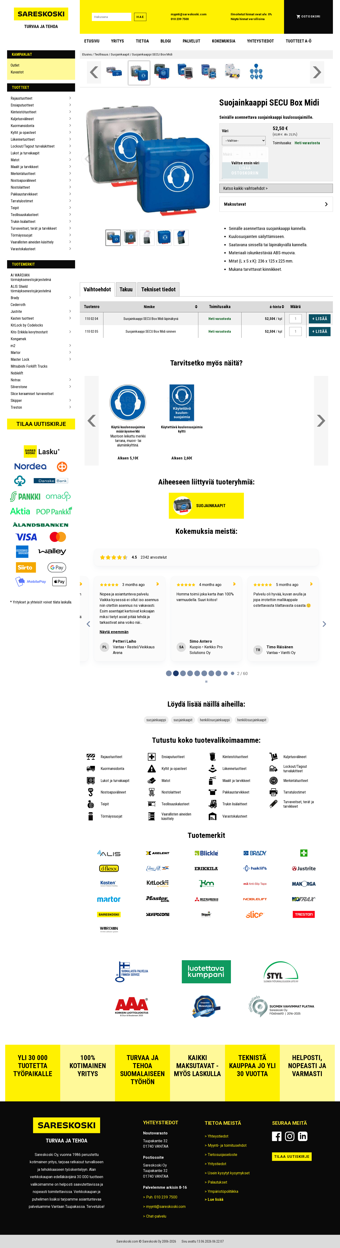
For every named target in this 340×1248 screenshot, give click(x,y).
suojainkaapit (183, 720)
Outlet (15, 65)
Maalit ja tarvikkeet (24, 167)
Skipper (16, 400)
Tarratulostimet (22, 201)
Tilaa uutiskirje (41, 424)
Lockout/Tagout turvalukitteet (33, 146)
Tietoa (142, 41)
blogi (166, 41)
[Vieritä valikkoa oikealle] (317, 72)
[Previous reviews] (88, 624)
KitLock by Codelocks (27, 325)
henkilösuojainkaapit (251, 720)
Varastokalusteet (23, 249)
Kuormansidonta (22, 125)
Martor (16, 352)
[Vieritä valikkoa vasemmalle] (94, 72)
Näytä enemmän (114, 632)
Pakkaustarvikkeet (24, 194)
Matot (15, 160)
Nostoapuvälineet (23, 180)
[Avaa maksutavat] (276, 204)
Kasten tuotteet (22, 318)
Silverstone (19, 387)
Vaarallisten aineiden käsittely (32, 242)
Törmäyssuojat (21, 235)
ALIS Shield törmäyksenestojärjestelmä (31, 288)
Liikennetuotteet (23, 139)
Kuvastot (17, 72)
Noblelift (17, 373)
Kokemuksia (223, 41)
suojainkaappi (156, 720)
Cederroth (18, 304)
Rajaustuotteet (21, 98)
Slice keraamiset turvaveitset (32, 393)
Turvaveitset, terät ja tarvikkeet (34, 228)
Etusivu (91, 41)
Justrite (16, 311)
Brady (15, 298)
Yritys (117, 41)
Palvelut (191, 41)
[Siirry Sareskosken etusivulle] (41, 17)
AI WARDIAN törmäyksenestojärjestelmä (31, 277)
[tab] (97, 289)
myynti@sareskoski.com (189, 14)
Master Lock (20, 359)
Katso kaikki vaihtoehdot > (245, 188)
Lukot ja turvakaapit (25, 153)
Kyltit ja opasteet (23, 132)
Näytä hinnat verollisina (248, 19)
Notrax (16, 380)
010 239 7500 (180, 19)
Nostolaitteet (20, 187)
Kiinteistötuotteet (23, 112)
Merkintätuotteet (23, 173)
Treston (16, 407)
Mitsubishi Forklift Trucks (29, 366)
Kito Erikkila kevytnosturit (29, 332)
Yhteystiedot (260, 41)
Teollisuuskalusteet (24, 214)
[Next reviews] (324, 624)
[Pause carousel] (206, 681)
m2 (13, 346)
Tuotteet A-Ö (298, 41)
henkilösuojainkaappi (215, 720)
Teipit (15, 208)
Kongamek (18, 339)
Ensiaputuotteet (22, 105)
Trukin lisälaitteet (23, 221)
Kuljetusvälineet (22, 119)
